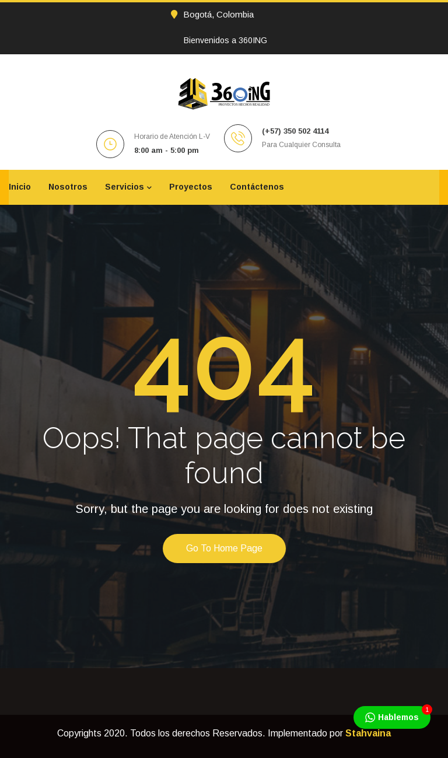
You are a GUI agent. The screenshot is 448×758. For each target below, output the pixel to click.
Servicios (124, 186)
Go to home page (224, 548)
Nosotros (68, 186)
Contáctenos (257, 186)
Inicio (20, 186)
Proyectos (190, 186)
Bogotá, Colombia (212, 14)
